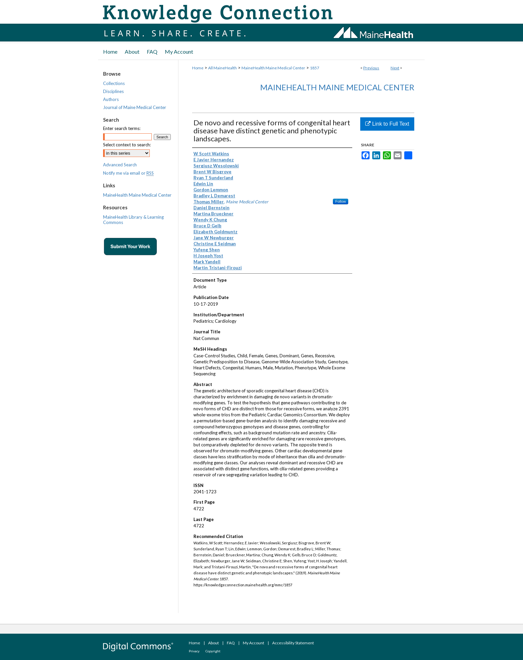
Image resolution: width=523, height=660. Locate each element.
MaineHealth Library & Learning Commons (133, 219)
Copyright (212, 651)
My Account (253, 642)
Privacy (194, 651)
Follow (340, 201)
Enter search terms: (121, 128)
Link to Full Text (387, 124)
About (213, 642)
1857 (314, 67)
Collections (114, 83)
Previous (371, 67)
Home (197, 67)
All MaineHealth (222, 67)
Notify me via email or (128, 173)
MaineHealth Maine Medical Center (273, 67)
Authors (111, 99)
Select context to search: (127, 144)
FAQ (231, 642)
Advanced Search (120, 164)
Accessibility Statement (293, 642)
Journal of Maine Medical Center (134, 107)
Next (395, 67)
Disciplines (113, 91)
